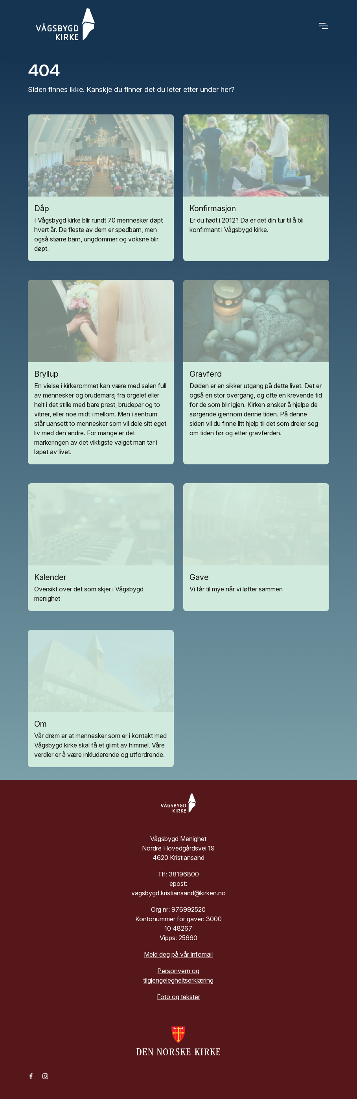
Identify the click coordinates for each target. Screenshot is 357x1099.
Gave (199, 577)
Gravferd (206, 374)
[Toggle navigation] (323, 25)
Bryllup (46, 374)
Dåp (41, 208)
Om (40, 724)
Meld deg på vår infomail (178, 954)
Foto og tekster (178, 997)
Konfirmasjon (213, 208)
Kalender (50, 577)
